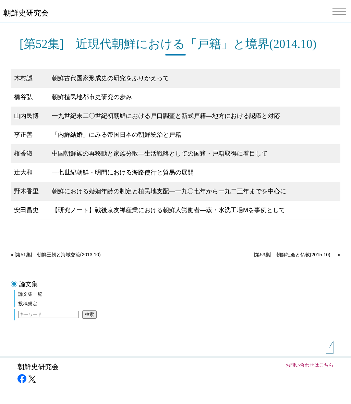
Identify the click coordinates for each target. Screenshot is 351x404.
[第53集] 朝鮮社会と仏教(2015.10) (295, 254)
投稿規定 (27, 303)
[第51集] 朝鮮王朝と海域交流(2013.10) (60, 254)
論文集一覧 (30, 294)
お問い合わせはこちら (310, 365)
